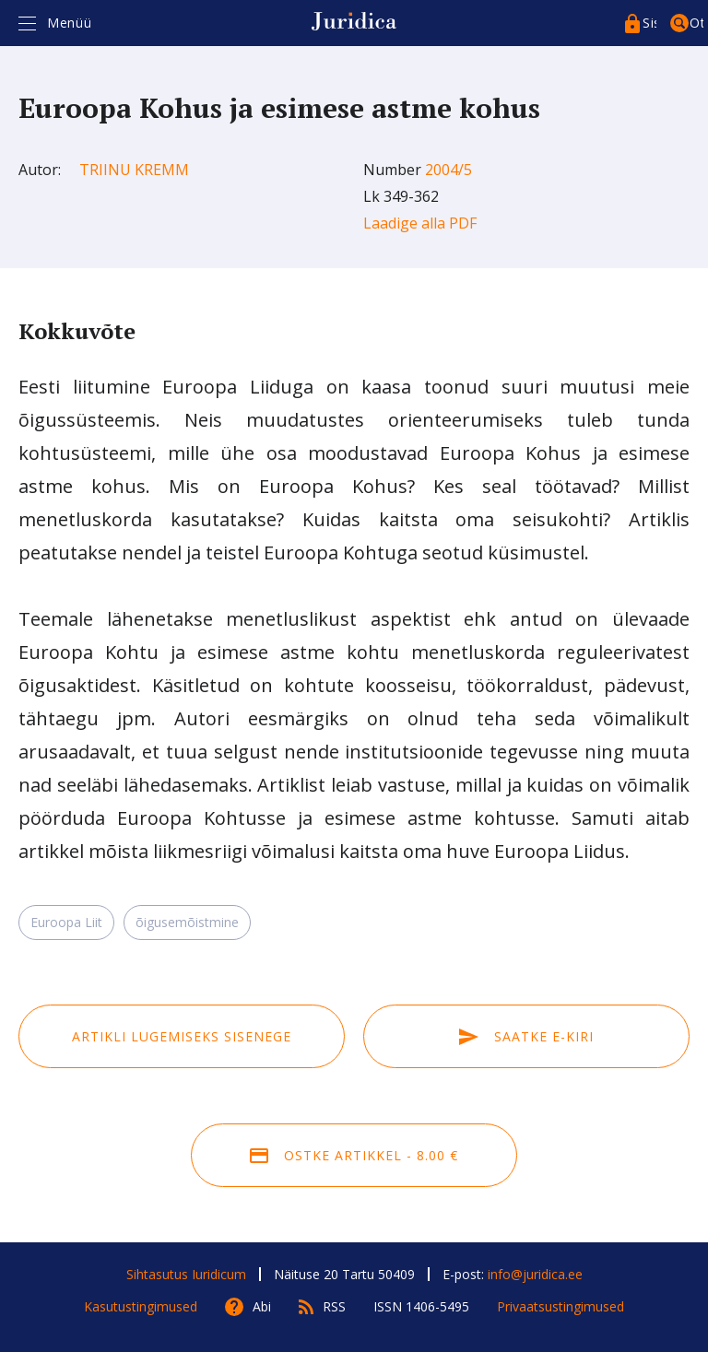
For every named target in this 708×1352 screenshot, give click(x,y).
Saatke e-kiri (526, 1036)
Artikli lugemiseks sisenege (181, 1036)
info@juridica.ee (535, 1274)
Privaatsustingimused (560, 1306)
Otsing (696, 22)
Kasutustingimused (140, 1306)
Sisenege (649, 22)
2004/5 (448, 169)
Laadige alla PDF (420, 223)
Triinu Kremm (134, 169)
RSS (334, 1306)
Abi (262, 1306)
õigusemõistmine (187, 922)
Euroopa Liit (66, 922)
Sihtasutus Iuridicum (186, 1274)
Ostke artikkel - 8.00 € (354, 1155)
